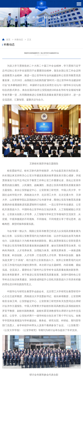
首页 (8, 39)
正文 (29, 39)
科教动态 (19, 39)
